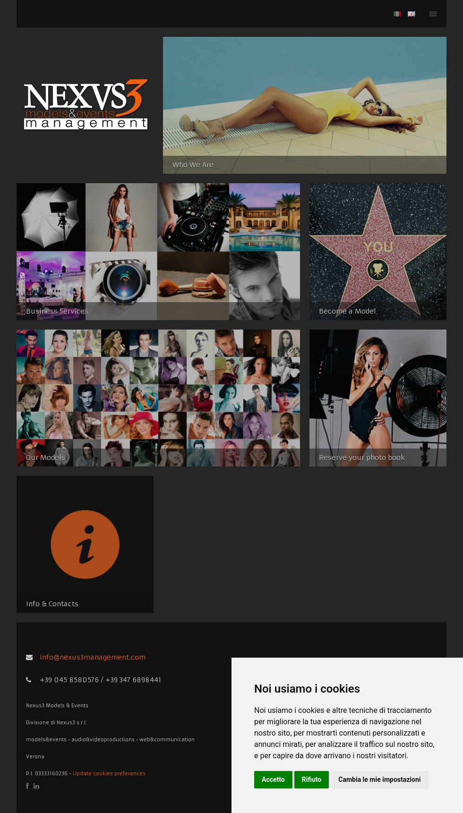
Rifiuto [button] (312, 779)
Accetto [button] (273, 779)
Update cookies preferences (109, 774)
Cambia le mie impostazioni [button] (379, 779)
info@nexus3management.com (93, 657)
